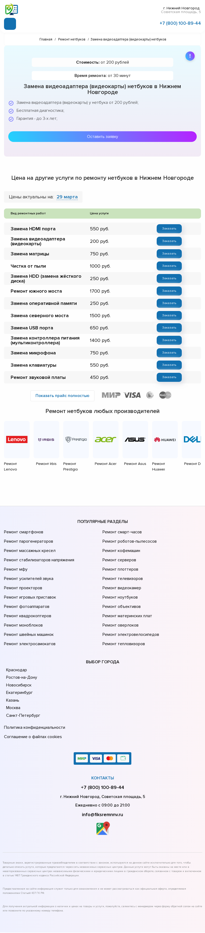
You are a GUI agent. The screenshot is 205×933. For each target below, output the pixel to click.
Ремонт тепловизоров (123, 606)
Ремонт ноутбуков (119, 569)
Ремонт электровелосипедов (129, 599)
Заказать (169, 225)
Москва (13, 669)
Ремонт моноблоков (22, 591)
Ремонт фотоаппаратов (26, 576)
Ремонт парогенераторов (28, 524)
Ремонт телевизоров (121, 554)
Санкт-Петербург (22, 677)
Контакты (102, 736)
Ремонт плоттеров (119, 547)
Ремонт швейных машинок (28, 599)
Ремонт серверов (118, 539)
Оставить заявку (102, 134)
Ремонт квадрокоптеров (26, 584)
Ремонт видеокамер (121, 561)
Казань (12, 662)
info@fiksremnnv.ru (102, 772)
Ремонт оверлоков (119, 591)
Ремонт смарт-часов (121, 517)
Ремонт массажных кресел (28, 532)
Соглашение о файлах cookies (32, 695)
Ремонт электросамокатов (28, 606)
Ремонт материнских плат (126, 584)
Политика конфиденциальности (33, 688)
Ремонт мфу (15, 547)
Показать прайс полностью (62, 386)
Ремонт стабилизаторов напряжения (38, 539)
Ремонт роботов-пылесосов (128, 524)
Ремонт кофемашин (120, 532)
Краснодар (16, 631)
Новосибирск (18, 646)
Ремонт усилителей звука (27, 554)
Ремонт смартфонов (23, 517)
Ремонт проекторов (22, 561)
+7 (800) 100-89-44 (180, 22)
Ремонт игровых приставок (29, 569)
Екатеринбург (18, 654)
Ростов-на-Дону (21, 639)
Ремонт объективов (120, 576)
